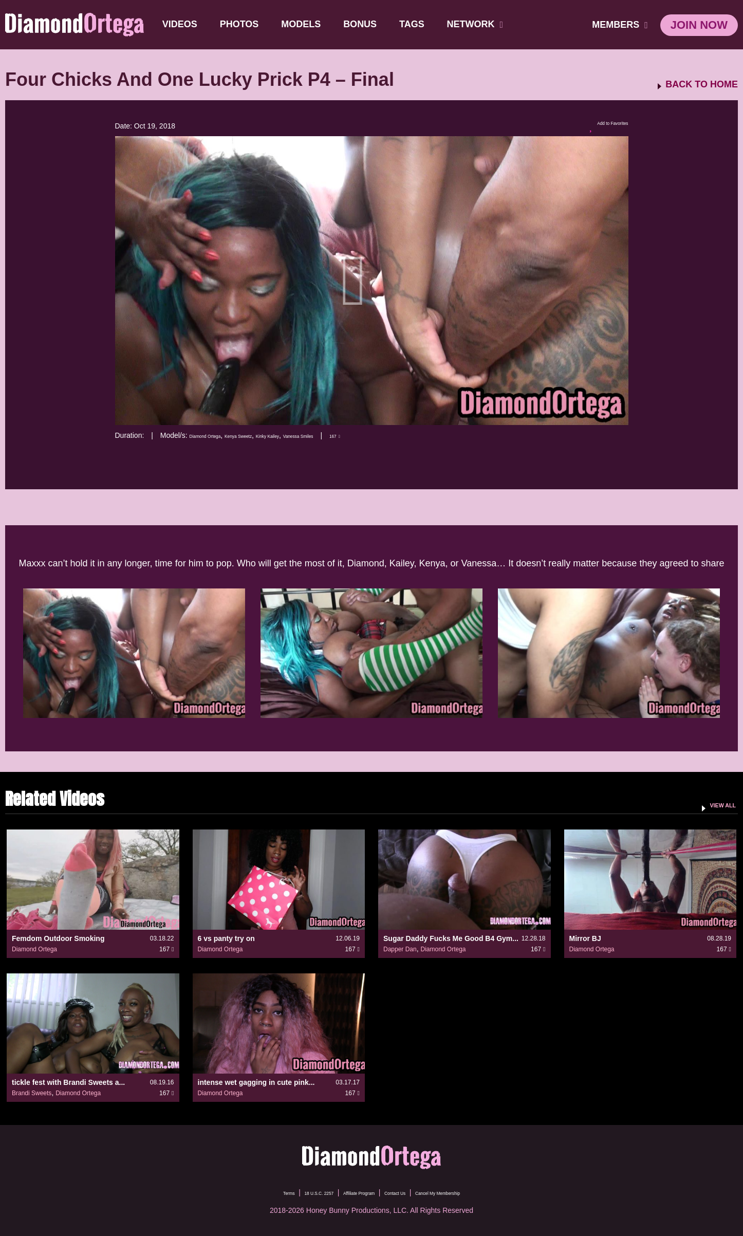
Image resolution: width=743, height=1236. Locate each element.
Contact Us (405, 1192)
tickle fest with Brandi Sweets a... (68, 1082)
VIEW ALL (714, 804)
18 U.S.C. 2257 (288, 1192)
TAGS (416, 24)
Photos (243, 24)
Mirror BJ (585, 938)
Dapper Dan (400, 949)
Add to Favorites (597, 126)
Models (305, 24)
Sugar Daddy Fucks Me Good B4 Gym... (450, 938)
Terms (242, 1192)
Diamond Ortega (216, 435)
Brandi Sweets (31, 1093)
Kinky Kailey (315, 435)
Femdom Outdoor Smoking (58, 938)
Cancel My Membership (472, 1192)
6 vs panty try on (226, 938)
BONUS (364, 24)
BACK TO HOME (701, 84)
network (479, 24)
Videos (183, 24)
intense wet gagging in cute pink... (256, 1082)
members (620, 25)
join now (699, 25)
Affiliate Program (350, 1192)
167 (414, 435)
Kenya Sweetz (269, 435)
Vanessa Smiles (364, 435)
